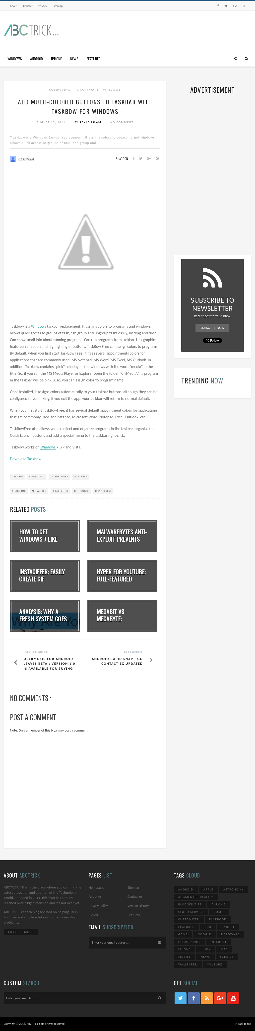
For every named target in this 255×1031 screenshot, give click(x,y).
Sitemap (58, 6)
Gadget (228, 927)
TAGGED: (17, 476)
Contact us (135, 896)
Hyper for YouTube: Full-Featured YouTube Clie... (121, 578)
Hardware (230, 934)
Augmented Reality (195, 897)
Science (227, 956)
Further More (21, 932)
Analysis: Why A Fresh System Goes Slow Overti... (43, 618)
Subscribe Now (212, 328)
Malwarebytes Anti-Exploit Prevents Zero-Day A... (122, 539)
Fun (208, 927)
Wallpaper (187, 964)
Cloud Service (191, 912)
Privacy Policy (98, 906)
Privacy (42, 6)
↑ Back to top (242, 1024)
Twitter (39, 491)
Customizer (188, 919)
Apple (208, 889)
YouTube (214, 964)
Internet (219, 942)
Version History (138, 906)
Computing (60, 89)
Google (81, 491)
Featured (94, 58)
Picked (93, 915)
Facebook (60, 491)
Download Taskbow (25, 458)
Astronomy (233, 889)
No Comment (121, 122)
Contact (28, 6)
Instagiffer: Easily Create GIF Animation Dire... (42, 578)
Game (183, 934)
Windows (14, 58)
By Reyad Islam (88, 122)
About (13, 6)
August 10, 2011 (52, 122)
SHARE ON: (19, 491)
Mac (224, 949)
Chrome (219, 904)
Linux (206, 949)
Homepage (96, 887)
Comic (219, 912)
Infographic (189, 942)
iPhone (56, 58)
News (74, 58)
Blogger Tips (190, 904)
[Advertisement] (160, 30)
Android (36, 58)
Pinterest (103, 491)
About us (95, 896)
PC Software (87, 89)
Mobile (184, 956)
